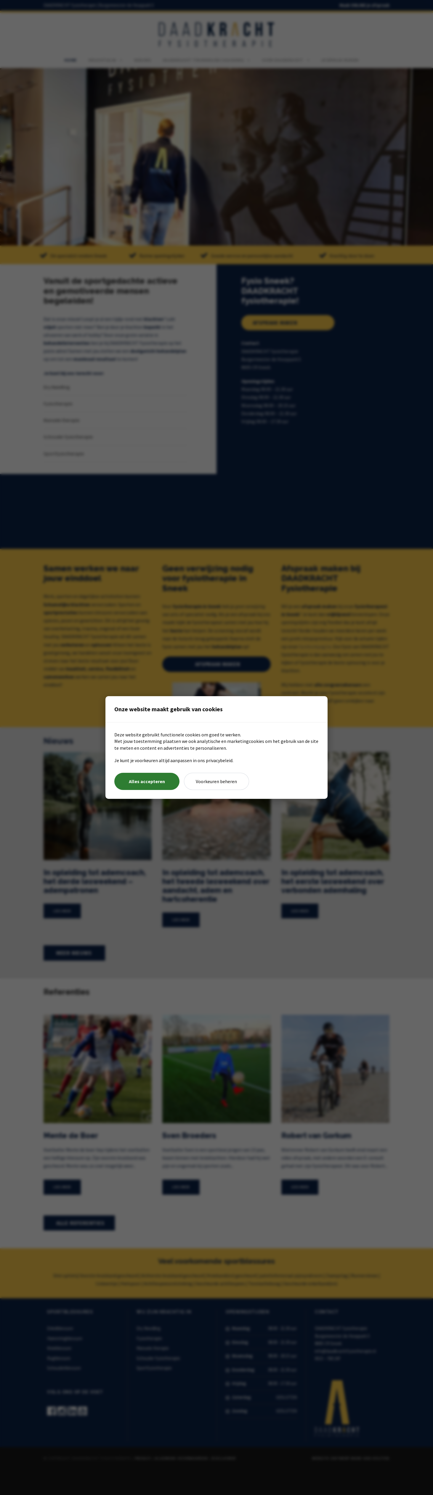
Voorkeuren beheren (216, 781)
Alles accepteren (147, 781)
